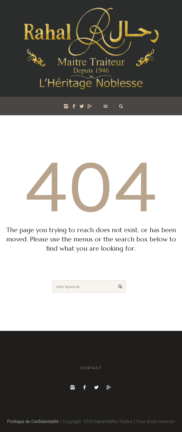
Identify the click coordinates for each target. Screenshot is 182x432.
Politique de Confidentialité (33, 421)
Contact (91, 368)
